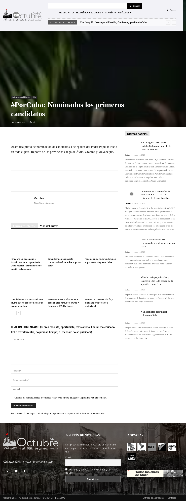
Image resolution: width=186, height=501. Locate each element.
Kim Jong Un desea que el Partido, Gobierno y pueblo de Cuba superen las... (156, 146)
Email (68, 457)
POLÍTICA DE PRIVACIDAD (54, 497)
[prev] (168, 22)
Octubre (39, 198)
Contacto (172, 497)
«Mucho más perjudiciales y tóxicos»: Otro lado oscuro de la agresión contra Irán (157, 281)
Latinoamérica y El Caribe (21, 97)
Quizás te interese (24, 226)
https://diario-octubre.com (44, 203)
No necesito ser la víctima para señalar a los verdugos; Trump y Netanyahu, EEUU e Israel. (63, 302)
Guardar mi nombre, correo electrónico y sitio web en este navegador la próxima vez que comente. (61, 397)
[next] (174, 22)
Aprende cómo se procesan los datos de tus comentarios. (78, 413)
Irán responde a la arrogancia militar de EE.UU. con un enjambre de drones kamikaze (156, 194)
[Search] (134, 6)
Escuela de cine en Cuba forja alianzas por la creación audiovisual (99, 302)
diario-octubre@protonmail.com (35, 461)
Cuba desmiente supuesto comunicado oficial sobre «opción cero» (64, 262)
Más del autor (49, 226)
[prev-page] (13, 313)
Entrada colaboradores (153, 497)
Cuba (34, 97)
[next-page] (18, 313)
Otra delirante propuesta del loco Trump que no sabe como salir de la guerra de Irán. (27, 302)
